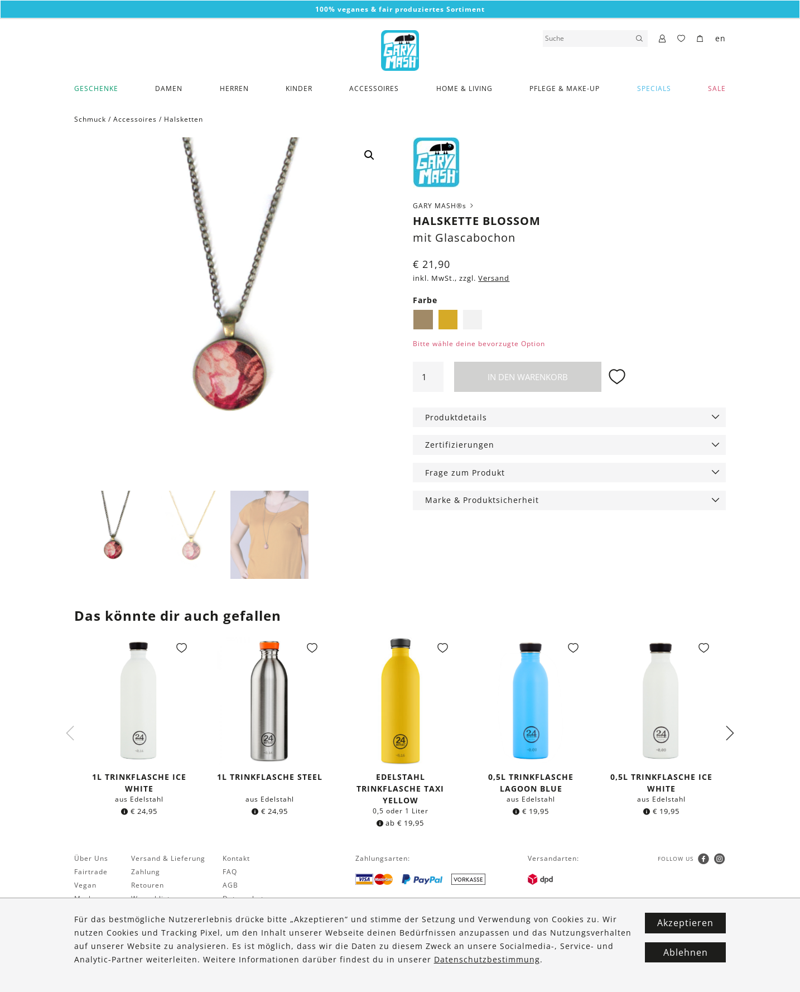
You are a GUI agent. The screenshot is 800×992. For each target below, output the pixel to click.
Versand (493, 278)
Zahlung (145, 871)
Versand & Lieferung (168, 858)
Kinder (299, 88)
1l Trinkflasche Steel (269, 776)
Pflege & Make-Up (564, 88)
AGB (230, 885)
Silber (472, 319)
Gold (448, 319)
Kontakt (236, 858)
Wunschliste (153, 898)
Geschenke (96, 88)
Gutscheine (151, 912)
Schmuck (90, 119)
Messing (423, 319)
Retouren (147, 885)
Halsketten (183, 119)
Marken (88, 898)
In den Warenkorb (528, 376)
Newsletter (94, 912)
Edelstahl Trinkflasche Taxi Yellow (400, 788)
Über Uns (91, 858)
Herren (234, 88)
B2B (138, 925)
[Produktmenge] (428, 377)
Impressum (243, 912)
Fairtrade (91, 871)
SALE (717, 88)
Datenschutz (245, 898)
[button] (369, 155)
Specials (654, 88)
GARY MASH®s (444, 205)
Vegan (85, 885)
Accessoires (374, 88)
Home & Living (464, 88)
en (720, 38)
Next (729, 733)
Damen (168, 88)
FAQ (230, 871)
